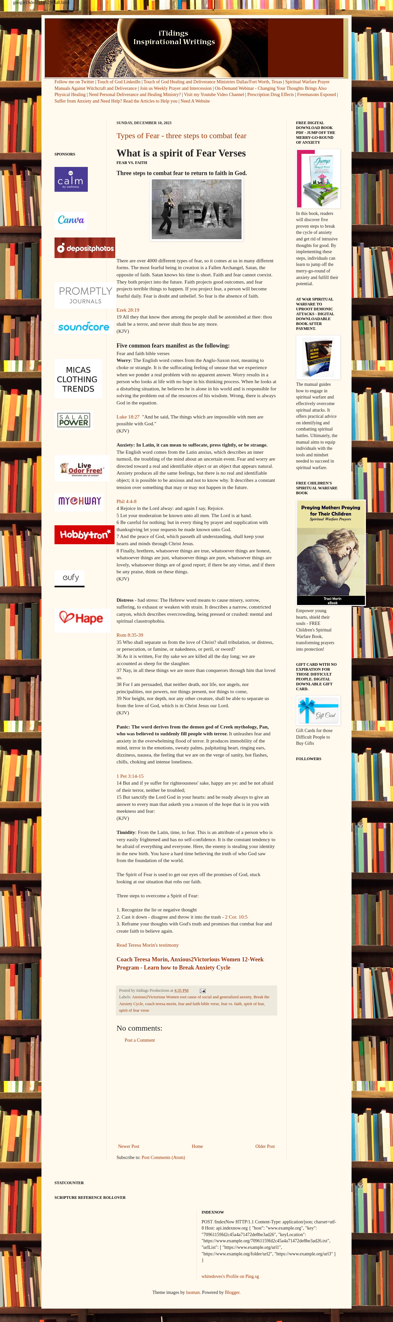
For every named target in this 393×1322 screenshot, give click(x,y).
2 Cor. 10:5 (236, 917)
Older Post (265, 1146)
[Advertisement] (196, 1093)
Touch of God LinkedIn (118, 81)
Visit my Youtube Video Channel (214, 94)
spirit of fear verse (134, 1010)
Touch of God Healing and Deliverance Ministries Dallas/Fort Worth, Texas (213, 81)
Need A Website (195, 101)
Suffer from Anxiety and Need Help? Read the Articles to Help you (116, 101)
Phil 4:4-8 (126, 501)
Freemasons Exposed (316, 94)
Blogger (232, 1292)
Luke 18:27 (128, 416)
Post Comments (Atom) (163, 1157)
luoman (193, 1292)
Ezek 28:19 (128, 310)
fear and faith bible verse (198, 1004)
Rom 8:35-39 (130, 635)
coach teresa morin (160, 1004)
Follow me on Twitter (75, 81)
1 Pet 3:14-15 (130, 776)
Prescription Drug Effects (270, 94)
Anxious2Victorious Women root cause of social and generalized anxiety (192, 997)
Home (197, 1146)
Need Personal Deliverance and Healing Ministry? (135, 94)
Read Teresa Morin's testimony (148, 945)
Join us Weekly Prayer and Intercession (176, 88)
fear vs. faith (231, 1004)
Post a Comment (140, 1040)
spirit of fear (254, 1004)
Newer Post (128, 1146)
